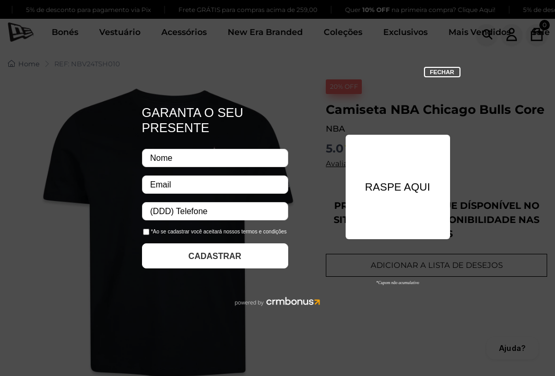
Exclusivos (405, 32)
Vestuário (119, 32)
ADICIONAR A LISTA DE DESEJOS (437, 265)
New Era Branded (265, 32)
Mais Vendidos (479, 32)
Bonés (65, 32)
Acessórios (184, 32)
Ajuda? (512, 348)
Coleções (343, 32)
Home (24, 64)
